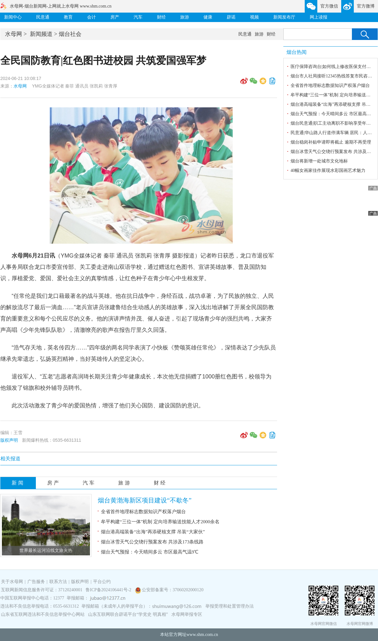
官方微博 (366, 6)
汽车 (138, 17)
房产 (114, 17)
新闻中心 (13, 17)
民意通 (42, 17)
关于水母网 (12, 581)
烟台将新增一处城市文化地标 (319, 161)
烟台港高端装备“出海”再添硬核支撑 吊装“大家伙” (153, 531)
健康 (207, 17)
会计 (91, 17)
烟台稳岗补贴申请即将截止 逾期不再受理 (331, 142)
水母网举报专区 (186, 614)
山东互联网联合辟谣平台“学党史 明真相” (128, 614)
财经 (161, 17)
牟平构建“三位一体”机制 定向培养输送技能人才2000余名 (160, 521)
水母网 (13, 34)
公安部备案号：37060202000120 (172, 589)
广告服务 (36, 581)
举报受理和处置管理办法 (229, 606)
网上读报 (318, 17)
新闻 (18, 482)
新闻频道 (41, 34)
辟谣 (231, 17)
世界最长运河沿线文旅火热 (45, 550)
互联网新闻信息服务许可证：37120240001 (41, 589)
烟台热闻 (296, 52)
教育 (68, 17)
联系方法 (58, 581)
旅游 (184, 17)
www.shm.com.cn (202, 634)
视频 (254, 17)
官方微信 (329, 6)
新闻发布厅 (284, 17)
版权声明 (9, 440)
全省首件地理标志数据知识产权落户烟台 (143, 511)
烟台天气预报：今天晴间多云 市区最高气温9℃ (149, 551)
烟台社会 (70, 34)
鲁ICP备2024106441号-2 (109, 589)
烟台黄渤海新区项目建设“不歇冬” (145, 500)
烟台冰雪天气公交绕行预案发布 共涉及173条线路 (152, 541)
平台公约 (102, 581)
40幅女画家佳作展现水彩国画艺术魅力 (328, 170)
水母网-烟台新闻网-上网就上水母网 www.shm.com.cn (60, 6)
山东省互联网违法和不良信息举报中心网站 (43, 614)
